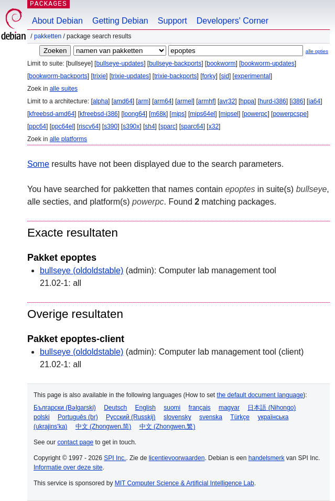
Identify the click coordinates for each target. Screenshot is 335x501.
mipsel (229, 114)
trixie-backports (175, 76)
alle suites (64, 88)
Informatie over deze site (68, 467)
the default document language (260, 395)
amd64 (123, 101)
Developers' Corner (232, 20)
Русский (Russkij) (131, 417)
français (200, 407)
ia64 (314, 101)
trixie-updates (130, 76)
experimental (252, 76)
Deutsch (115, 407)
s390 (110, 126)
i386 (297, 101)
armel (185, 101)
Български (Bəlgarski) (65, 407)
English (145, 407)
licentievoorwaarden (177, 458)
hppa (247, 101)
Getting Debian (120, 20)
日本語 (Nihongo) (271, 407)
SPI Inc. (115, 458)
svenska (210, 417)
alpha (100, 101)
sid (225, 76)
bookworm (221, 63)
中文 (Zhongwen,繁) (167, 426)
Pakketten (47, 36)
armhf (206, 101)
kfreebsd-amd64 (51, 114)
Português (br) (78, 417)
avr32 (227, 101)
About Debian (57, 20)
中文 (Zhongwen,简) (103, 426)
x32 (214, 126)
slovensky (177, 417)
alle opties (317, 51)
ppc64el (62, 126)
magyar (229, 407)
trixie (99, 76)
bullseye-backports (175, 63)
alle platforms (68, 139)
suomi (172, 407)
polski (42, 417)
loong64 (134, 114)
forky (209, 76)
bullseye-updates (120, 63)
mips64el (202, 114)
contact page (75, 442)
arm (143, 101)
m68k (158, 114)
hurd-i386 (273, 101)
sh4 (150, 126)
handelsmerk (266, 458)
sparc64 (192, 126)
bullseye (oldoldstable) (81, 270)
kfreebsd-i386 (99, 114)
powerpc (255, 114)
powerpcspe (290, 114)
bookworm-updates (268, 63)
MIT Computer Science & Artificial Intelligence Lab (184, 483)
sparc (168, 126)
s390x (131, 126)
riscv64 (89, 126)
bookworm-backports (58, 76)
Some (38, 163)
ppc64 (37, 126)
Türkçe (240, 417)
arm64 (163, 101)
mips (178, 114)
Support (172, 20)
